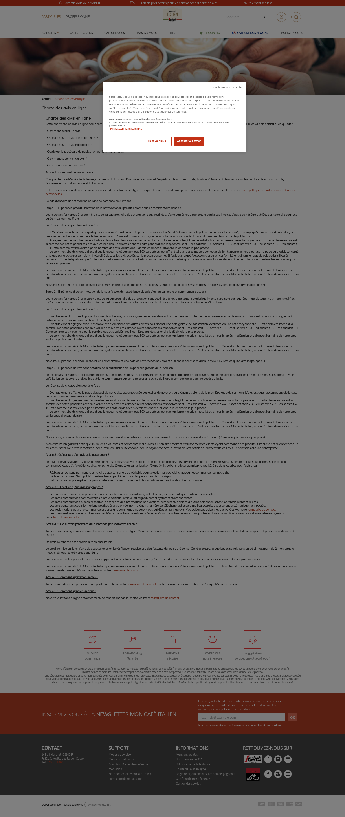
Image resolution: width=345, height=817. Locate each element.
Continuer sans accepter (227, 87)
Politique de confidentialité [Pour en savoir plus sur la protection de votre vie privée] (126, 129)
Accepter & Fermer (189, 140)
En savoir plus (157, 140)
